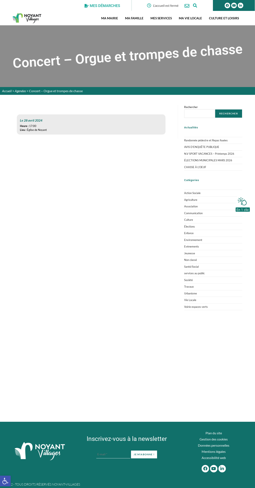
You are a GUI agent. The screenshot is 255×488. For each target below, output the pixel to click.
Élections (189, 226)
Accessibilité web (214, 458)
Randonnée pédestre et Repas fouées (206, 140)
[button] (5, 481)
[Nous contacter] (187, 5)
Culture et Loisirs (224, 18)
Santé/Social (191, 266)
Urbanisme (190, 293)
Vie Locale (190, 300)
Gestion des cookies (214, 439)
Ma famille (134, 18)
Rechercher (191, 107)
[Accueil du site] (40, 451)
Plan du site (214, 433)
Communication (193, 213)
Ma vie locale (190, 18)
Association (191, 206)
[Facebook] (205, 468)
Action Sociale (192, 193)
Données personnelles (213, 445)
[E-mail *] (113, 454)
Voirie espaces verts (196, 306)
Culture (188, 219)
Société (188, 280)
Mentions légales (214, 451)
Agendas (20, 91)
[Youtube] (234, 5)
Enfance (189, 233)
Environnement (193, 240)
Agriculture (190, 199)
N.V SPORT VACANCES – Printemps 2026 (209, 153)
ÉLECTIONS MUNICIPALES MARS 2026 (208, 160)
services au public (194, 273)
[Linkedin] (240, 5)
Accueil (7, 91)
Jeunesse (189, 253)
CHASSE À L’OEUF (195, 167)
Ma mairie (109, 18)
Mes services (161, 18)
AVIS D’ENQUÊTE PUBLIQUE (201, 147)
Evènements (191, 246)
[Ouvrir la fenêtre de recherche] (195, 5)
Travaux (189, 286)
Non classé (190, 259)
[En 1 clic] (242, 203)
